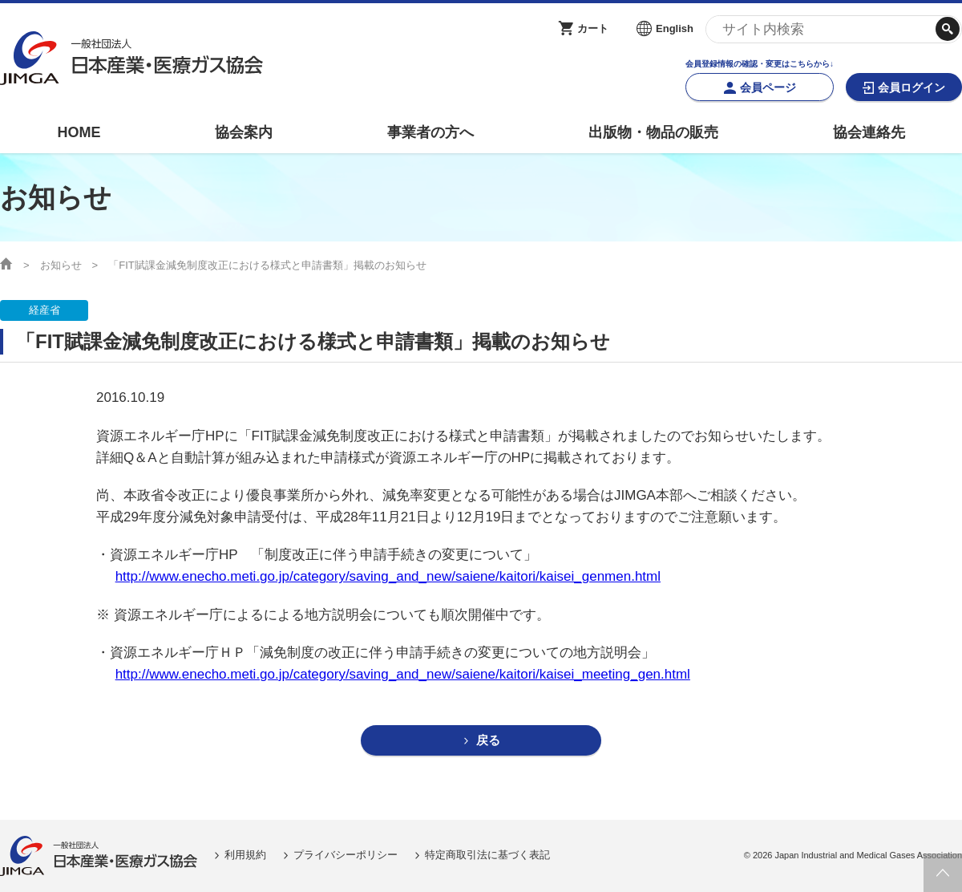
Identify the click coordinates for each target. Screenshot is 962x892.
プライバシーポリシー (345, 855)
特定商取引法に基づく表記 (487, 855)
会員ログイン (911, 87)
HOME (78, 132)
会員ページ (768, 87)
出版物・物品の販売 (653, 132)
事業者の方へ (430, 132)
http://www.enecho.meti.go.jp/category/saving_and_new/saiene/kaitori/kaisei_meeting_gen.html (402, 674)
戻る (488, 741)
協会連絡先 (869, 132)
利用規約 (245, 855)
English (674, 28)
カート (592, 28)
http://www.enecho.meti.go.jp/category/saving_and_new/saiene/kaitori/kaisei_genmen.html (388, 576)
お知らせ (61, 265)
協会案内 (244, 132)
